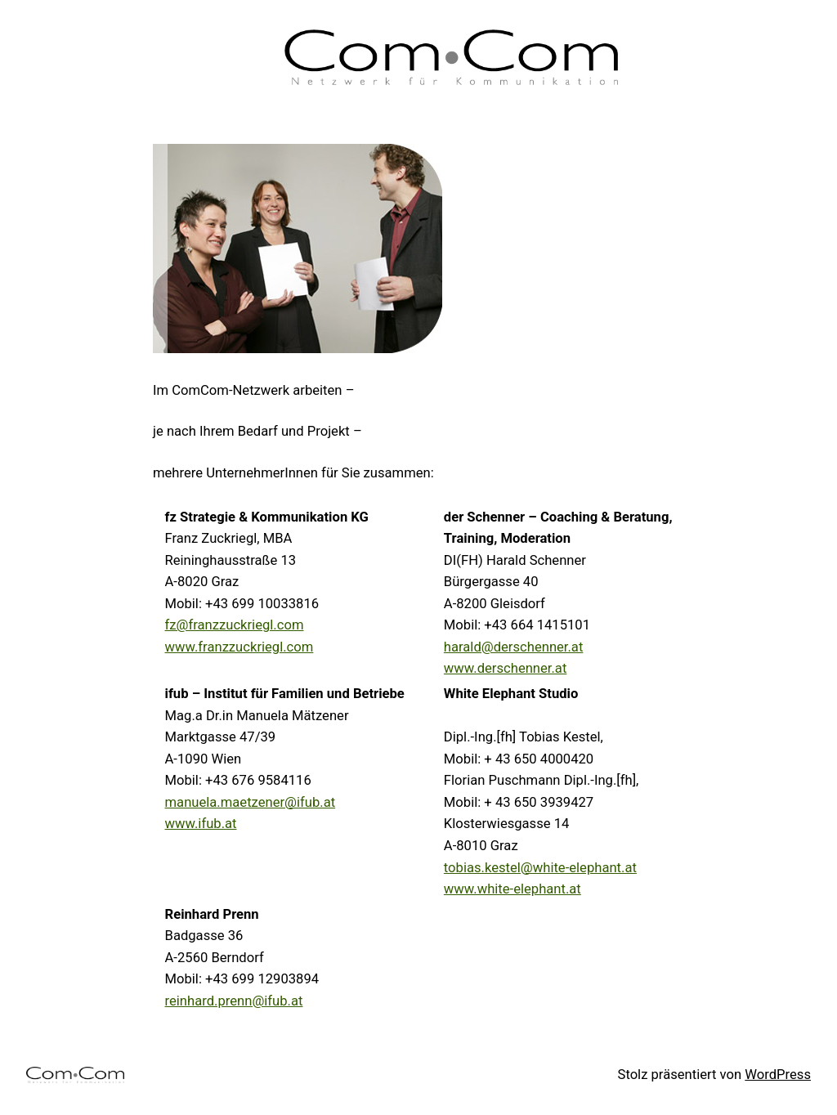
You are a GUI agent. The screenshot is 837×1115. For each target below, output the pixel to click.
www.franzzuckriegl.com (239, 647)
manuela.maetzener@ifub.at (250, 802)
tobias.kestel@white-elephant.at (540, 867)
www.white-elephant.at (512, 889)
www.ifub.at (201, 823)
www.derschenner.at (505, 668)
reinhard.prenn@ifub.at (234, 1001)
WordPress (778, 1074)
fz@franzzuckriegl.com (234, 625)
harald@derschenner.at (514, 647)
